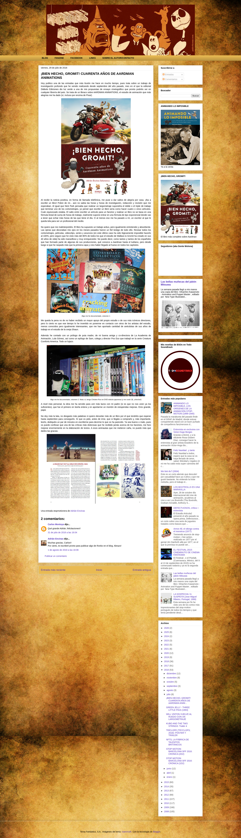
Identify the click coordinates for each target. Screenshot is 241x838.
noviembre (172, 677)
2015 (167, 782)
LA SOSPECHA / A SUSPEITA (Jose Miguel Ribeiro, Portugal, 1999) (185, 597)
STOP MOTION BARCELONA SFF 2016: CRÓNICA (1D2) (179, 761)
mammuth (126, 831)
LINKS (92, 58)
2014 (167, 786)
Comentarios (170, 79)
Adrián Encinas (55, 539)
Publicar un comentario (56, 556)
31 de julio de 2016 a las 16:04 (62, 532)
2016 (167, 670)
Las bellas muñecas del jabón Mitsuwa (185, 574)
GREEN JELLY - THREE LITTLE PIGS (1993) (178, 708)
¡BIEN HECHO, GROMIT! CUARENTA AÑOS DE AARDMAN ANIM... (178, 700)
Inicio (99, 569)
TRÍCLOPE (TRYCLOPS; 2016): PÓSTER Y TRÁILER (178, 733)
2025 (167, 632)
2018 (167, 661)
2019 (167, 657)
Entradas (168, 74)
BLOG (45, 58)
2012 (167, 795)
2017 (167, 665)
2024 (167, 636)
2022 (167, 644)
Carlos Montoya (56, 524)
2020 (167, 653)
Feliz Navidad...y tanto (184, 450)
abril (169, 773)
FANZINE (59, 58)
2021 (167, 649)
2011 (167, 799)
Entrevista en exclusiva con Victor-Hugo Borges (187, 430)
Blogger (156, 831)
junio (169, 768)
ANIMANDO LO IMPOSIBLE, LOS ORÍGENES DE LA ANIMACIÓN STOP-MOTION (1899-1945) (184, 408)
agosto (170, 690)
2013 (167, 790)
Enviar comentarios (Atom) (102, 578)
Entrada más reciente (53, 569)
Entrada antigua (142, 569)
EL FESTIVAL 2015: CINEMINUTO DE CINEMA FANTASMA (187, 552)
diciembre (172, 673)
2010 (167, 803)
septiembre (172, 686)
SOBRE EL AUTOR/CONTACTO (118, 58)
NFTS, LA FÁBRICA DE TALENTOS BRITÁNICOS (177, 742)
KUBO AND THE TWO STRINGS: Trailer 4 (177, 724)
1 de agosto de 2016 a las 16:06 (63, 550)
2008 (167, 811)
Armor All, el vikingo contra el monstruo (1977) (186, 530)
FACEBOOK (76, 58)
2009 (167, 807)
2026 (167, 628)
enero (170, 777)
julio (169, 694)
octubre (170, 682)
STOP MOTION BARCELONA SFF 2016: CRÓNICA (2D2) (179, 751)
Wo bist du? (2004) (170, 471)
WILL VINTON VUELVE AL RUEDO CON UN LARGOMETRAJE (179, 717)
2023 (167, 640)
